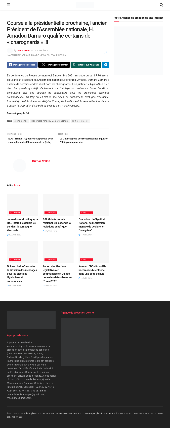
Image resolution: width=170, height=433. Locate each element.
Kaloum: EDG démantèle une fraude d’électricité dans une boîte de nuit (92, 275)
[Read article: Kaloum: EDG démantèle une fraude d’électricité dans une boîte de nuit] (94, 258)
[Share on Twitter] (54, 65)
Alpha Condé (21, 121)
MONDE (35, 55)
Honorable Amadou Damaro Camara (49, 121)
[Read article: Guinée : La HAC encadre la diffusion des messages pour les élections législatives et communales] (22, 258)
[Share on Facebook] (22, 65)
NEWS (43, 55)
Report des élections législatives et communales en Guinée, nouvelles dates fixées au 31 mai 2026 (57, 279)
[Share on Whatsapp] (86, 65)
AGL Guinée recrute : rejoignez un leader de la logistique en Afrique (57, 228)
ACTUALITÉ (15, 55)
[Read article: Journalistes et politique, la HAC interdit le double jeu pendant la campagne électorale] (22, 210)
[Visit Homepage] (85, 5)
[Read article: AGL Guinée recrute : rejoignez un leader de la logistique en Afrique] (58, 210)
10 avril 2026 (50, 291)
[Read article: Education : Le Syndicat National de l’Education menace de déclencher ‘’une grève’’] (94, 210)
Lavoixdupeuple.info (93, 419)
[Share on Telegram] (105, 65)
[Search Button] (161, 5)
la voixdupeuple (27, 419)
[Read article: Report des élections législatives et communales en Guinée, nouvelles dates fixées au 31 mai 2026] (58, 258)
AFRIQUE (26, 55)
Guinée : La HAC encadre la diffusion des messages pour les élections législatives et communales (22, 279)
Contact (159, 419)
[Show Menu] (8, 5)
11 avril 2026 (85, 240)
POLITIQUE (52, 55)
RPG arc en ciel (80, 121)
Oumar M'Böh (23, 50)
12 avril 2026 (14, 240)
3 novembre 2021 (43, 50)
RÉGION (62, 55)
